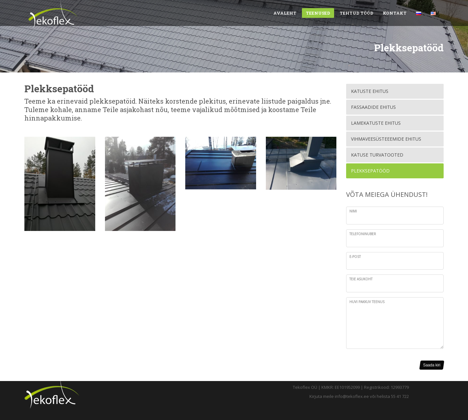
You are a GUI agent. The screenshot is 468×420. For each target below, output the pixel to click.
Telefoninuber (362, 234)
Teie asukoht (360, 279)
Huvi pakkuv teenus (366, 301)
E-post (355, 256)
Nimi (353, 211)
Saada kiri (431, 365)
